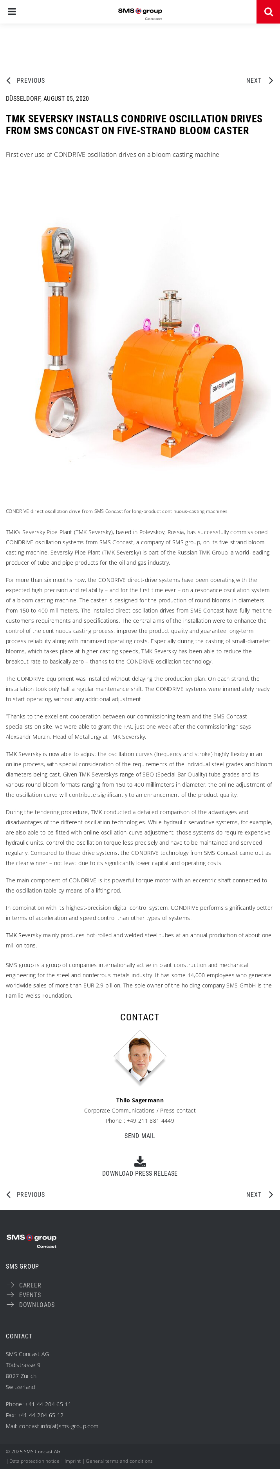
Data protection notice (34, 1461)
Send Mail (140, 1136)
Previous (31, 80)
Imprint (73, 1461)
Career (30, 1285)
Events (30, 1295)
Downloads (37, 1305)
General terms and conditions (119, 1461)
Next (255, 80)
